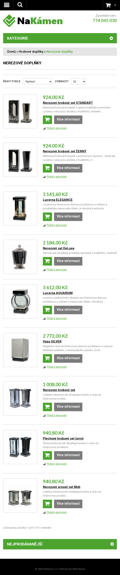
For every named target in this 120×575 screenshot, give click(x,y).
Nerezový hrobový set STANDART (68, 103)
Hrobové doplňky (31, 51)
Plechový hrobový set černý (63, 438)
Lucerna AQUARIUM (58, 293)
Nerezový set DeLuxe (58, 248)
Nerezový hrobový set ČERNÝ (64, 151)
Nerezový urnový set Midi (61, 487)
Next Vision (79, 569)
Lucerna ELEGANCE (58, 200)
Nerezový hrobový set (59, 390)
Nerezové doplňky (59, 51)
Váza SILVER (52, 341)
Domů (11, 51)
